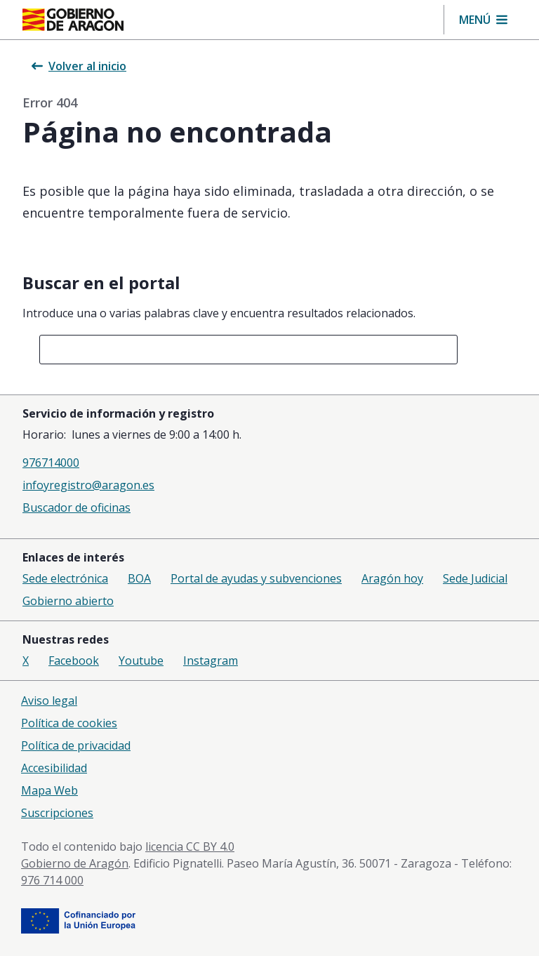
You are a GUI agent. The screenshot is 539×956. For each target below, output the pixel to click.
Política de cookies (69, 723)
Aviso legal (49, 700)
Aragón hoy (392, 578)
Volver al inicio (79, 66)
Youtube (141, 660)
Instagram (210, 660)
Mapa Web (49, 790)
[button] (483, 19)
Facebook (73, 660)
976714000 (50, 462)
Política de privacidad (76, 745)
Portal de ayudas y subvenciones (256, 578)
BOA (139, 578)
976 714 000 (52, 880)
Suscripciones (57, 813)
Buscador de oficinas (76, 507)
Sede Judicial (475, 578)
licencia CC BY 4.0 (189, 846)
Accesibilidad (54, 768)
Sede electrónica (65, 578)
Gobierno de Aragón (74, 863)
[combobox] (248, 349)
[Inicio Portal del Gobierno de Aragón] (73, 19)
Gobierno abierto (68, 601)
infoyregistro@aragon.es (88, 485)
